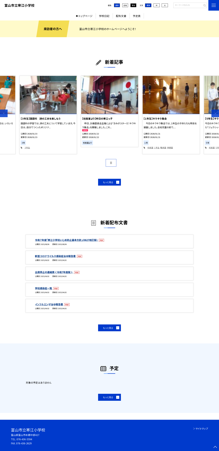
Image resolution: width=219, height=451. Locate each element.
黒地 (133, 5)
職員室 (163, 147)
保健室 (170, 147)
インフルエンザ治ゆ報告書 (49, 304)
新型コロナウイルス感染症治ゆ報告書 (55, 256)
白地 (125, 5)
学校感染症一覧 (44, 288)
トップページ (85, 16)
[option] (48, 114)
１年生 (157, 147)
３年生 (27, 147)
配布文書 (121, 16)
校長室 (150, 147)
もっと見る (108, 182)
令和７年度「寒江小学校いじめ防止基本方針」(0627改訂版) (66, 240)
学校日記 (104, 16)
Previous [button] (4, 113)
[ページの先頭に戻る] (215, 447)
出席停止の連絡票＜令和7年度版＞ (54, 272)
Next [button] (215, 113)
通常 (117, 5)
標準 (148, 5)
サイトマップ (201, 428)
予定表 (137, 16)
